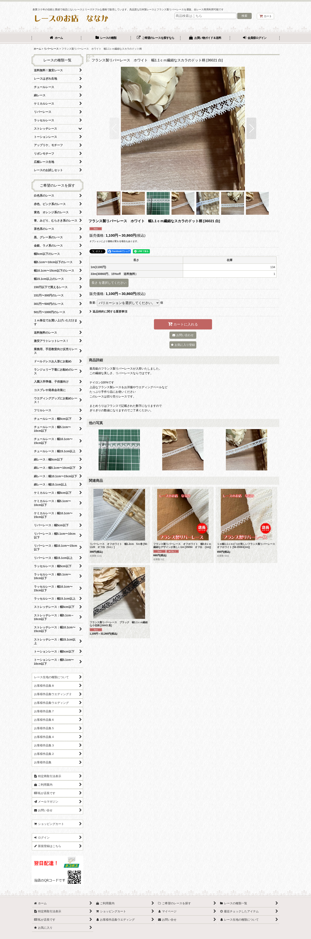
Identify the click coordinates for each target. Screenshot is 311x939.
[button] (114, 128)
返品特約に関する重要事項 (108, 311)
